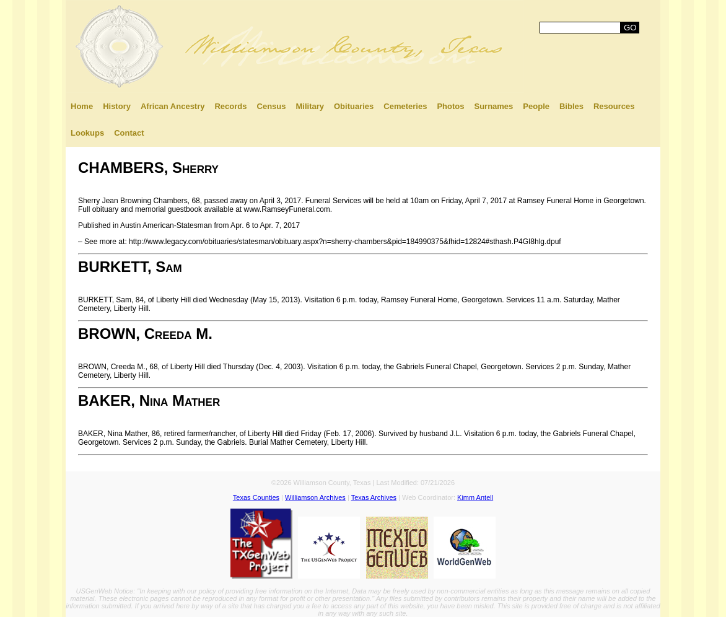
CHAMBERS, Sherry (148, 167)
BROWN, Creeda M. (145, 333)
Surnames (493, 106)
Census (271, 106)
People (536, 106)
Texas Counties (256, 497)
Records (230, 106)
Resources (613, 106)
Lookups (87, 133)
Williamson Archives (315, 497)
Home (82, 106)
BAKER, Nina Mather (149, 400)
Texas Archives (373, 497)
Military (309, 106)
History (117, 106)
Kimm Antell (475, 497)
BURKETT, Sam (130, 266)
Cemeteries (405, 106)
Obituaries (354, 106)
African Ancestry (173, 106)
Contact (129, 133)
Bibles (571, 106)
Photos (450, 106)
